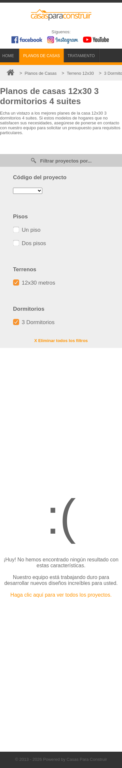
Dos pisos (29, 243)
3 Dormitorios (34, 322)
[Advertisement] (61, 415)
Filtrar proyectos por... (60, 160)
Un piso (26, 230)
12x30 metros (34, 283)
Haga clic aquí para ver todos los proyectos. (61, 595)
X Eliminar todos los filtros (61, 340)
